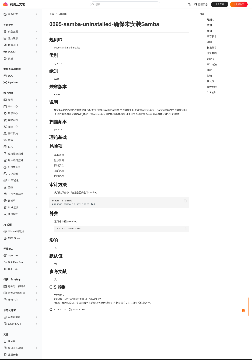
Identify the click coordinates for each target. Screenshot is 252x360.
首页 (51, 13)
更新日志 (201, 4)
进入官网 (219, 4)
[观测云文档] (5, 4)
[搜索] (125, 4)
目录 (202, 14)
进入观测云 (239, 4)
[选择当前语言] (189, 4)
